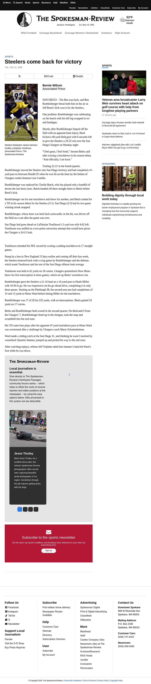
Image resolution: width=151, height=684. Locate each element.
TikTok (10, 615)
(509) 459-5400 (126, 646)
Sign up (48, 550)
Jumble (84, 659)
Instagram (11, 611)
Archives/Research (90, 651)
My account (143, 8)
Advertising (88, 602)
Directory (47, 635)
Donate (8, 639)
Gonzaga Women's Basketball (81, 33)
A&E (55, 2)
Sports (36, 2)
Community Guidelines (73, 681)
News (27, 2)
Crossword (85, 664)
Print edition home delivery (56, 607)
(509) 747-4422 (126, 637)
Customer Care (118, 8)
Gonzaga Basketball (50, 33)
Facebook (12, 607)
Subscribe (131, 8)
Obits (73, 2)
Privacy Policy (103, 681)
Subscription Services (53, 639)
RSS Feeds (86, 655)
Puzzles (72, 8)
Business (46, 2)
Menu (7, 2)
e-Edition (94, 8)
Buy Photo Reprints (15, 647)
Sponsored (113, 164)
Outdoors (106, 33)
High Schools (122, 33)
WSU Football (28, 33)
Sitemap (46, 631)
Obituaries (85, 620)
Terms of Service (89, 681)
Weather (64, 2)
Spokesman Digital (90, 607)
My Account (48, 655)
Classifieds (105, 8)
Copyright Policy (116, 681)
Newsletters (83, 8)
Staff (82, 635)
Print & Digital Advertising (93, 611)
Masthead (85, 631)
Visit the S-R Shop (14, 643)
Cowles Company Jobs (92, 639)
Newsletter (12, 624)
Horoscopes (86, 668)
